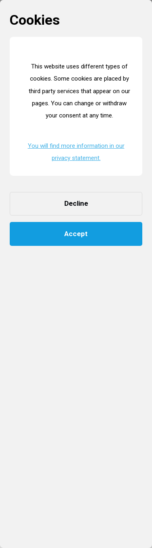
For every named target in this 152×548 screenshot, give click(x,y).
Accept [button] (76, 234)
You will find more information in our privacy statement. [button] (76, 152)
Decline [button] (76, 203)
